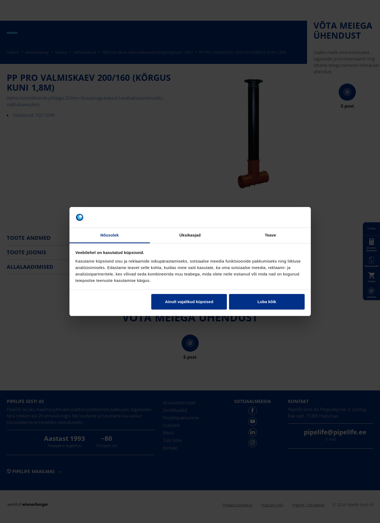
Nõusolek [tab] (109, 235)
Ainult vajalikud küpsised (189, 301)
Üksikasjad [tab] (190, 235)
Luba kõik (266, 301)
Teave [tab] (270, 235)
